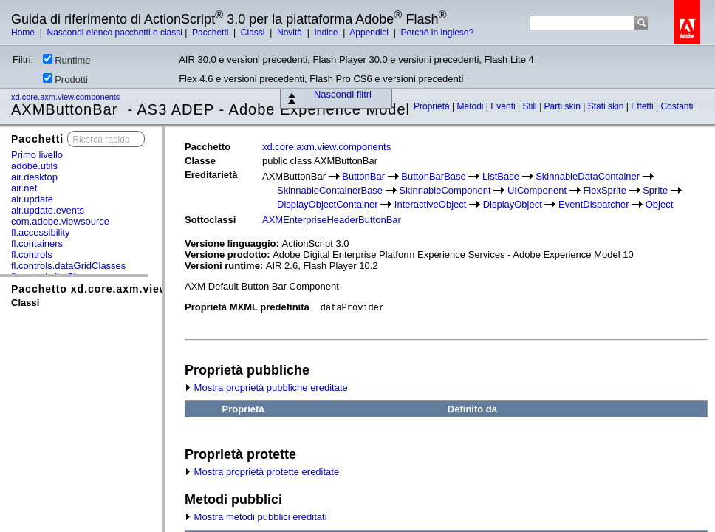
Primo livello (37, 154)
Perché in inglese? (436, 32)
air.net (24, 188)
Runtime (66, 60)
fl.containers (37, 243)
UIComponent (537, 190)
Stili (530, 106)
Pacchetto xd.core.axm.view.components (125, 289)
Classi (254, 32)
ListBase (500, 176)
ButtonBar (363, 176)
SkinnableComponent (444, 190)
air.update (32, 199)
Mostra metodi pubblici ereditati (256, 516)
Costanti (676, 106)
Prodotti (65, 79)
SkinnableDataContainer (588, 176)
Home (24, 32)
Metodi (471, 106)
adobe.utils (34, 165)
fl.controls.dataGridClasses (68, 265)
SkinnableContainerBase (330, 190)
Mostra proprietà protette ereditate (262, 471)
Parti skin (564, 106)
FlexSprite (604, 190)
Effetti (643, 106)
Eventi (504, 106)
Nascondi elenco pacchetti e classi (114, 32)
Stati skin (607, 106)
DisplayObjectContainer (327, 204)
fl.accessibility (40, 232)
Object (660, 204)
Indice (327, 32)
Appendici (370, 32)
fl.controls (31, 254)
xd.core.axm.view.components (66, 96)
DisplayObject (512, 204)
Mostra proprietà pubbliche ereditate (266, 387)
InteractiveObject (430, 204)
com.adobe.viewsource (60, 221)
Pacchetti (211, 32)
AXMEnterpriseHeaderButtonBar (331, 219)
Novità (290, 32)
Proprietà (433, 106)
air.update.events (47, 210)
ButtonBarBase (433, 176)
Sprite (655, 190)
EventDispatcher (593, 204)
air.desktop (34, 177)
